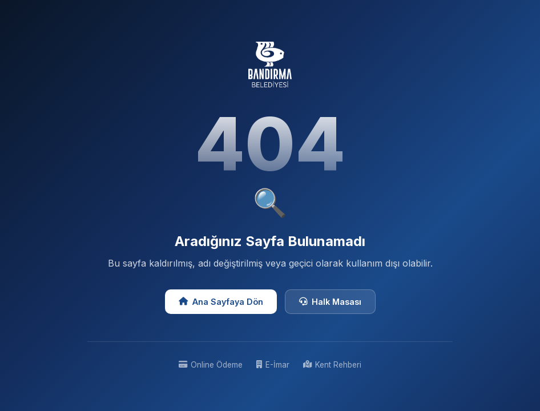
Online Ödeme (211, 364)
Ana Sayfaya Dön (221, 302)
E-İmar (272, 364)
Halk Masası (330, 302)
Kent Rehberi (332, 364)
